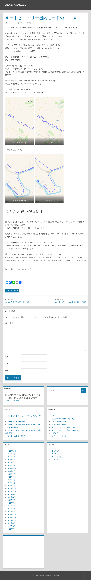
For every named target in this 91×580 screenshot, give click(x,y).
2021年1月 (11, 486)
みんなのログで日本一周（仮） (63, 419)
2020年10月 (12, 491)
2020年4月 (11, 509)
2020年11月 (12, 488)
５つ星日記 (56, 451)
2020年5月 (11, 506)
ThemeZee (55, 575)
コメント (9, 323)
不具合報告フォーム (59, 424)
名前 (6, 357)
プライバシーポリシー (60, 436)
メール (7, 364)
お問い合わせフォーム (60, 422)
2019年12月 (12, 514)
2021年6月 (11, 477)
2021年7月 (11, 474)
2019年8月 (11, 526)
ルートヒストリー (12, 291)
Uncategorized (57, 454)
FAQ (53, 416)
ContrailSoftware (15, 5)
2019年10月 (12, 520)
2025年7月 (11, 454)
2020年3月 (11, 512)
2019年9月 (11, 523)
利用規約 (55, 433)
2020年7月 (11, 500)
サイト (7, 371)
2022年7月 (11, 471)
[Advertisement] (23, 551)
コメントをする (26, 23)
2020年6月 (11, 503)
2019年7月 (11, 529)
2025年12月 (12, 451)
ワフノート (56, 460)
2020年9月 (11, 494)
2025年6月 (11, 457)
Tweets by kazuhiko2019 (14, 401)
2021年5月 (11, 480)
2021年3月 (11, 483)
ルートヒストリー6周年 (16, 422)
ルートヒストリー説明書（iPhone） (65, 427)
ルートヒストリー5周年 (16, 436)
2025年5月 (11, 460)
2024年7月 (11, 462)
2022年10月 (12, 468)
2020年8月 (11, 497)
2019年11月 (12, 517)
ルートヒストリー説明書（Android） (65, 430)
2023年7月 (11, 465)
